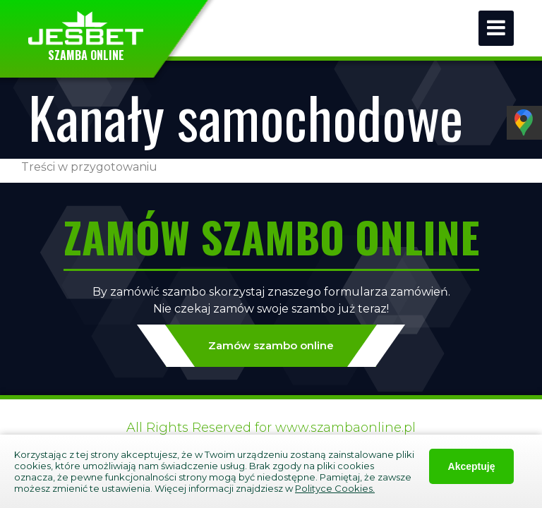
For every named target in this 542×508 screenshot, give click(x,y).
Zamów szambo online (271, 346)
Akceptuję (471, 466)
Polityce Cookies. (335, 488)
